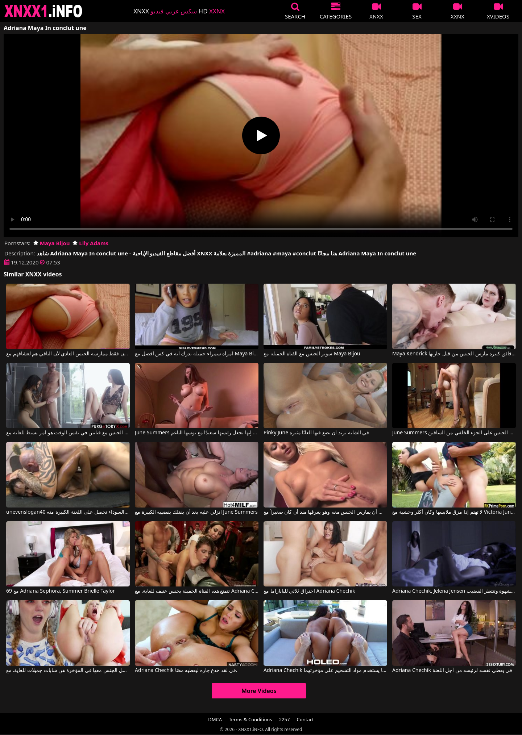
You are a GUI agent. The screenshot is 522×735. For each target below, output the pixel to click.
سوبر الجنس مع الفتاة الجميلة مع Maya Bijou (312, 354)
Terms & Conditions (250, 719)
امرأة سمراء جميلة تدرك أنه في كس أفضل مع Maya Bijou (196, 354)
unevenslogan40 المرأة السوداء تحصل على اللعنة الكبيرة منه (68, 512)
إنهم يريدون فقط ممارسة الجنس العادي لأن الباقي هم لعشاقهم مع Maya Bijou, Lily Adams (68, 354)
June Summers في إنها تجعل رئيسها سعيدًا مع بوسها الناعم (196, 433)
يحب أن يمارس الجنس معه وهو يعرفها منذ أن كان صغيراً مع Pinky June (325, 512)
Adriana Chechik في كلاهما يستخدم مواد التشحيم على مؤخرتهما (325, 670)
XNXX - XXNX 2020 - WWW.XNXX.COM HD (43, 11)
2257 (284, 719)
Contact (305, 719)
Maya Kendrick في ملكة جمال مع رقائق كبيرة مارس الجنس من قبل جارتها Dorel (454, 354)
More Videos (259, 691)
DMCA (215, 719)
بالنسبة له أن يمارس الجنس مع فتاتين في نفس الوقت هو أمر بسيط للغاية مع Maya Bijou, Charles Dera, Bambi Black (68, 433)
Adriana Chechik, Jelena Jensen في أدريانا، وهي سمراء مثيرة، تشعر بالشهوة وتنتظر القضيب (454, 591)
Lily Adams (90, 243)
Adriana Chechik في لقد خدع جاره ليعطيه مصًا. (186, 670)
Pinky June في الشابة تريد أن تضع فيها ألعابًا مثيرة (316, 433)
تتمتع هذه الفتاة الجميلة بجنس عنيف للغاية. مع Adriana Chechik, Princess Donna (196, 591)
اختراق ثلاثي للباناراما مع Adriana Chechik (309, 591)
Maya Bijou (51, 243)
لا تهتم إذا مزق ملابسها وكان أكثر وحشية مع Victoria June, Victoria (454, 512)
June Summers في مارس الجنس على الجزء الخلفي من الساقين (454, 433)
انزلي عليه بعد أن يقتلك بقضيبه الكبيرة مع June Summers (196, 512)
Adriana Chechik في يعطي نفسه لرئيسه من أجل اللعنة (452, 670)
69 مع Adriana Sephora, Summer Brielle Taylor (60, 591)
